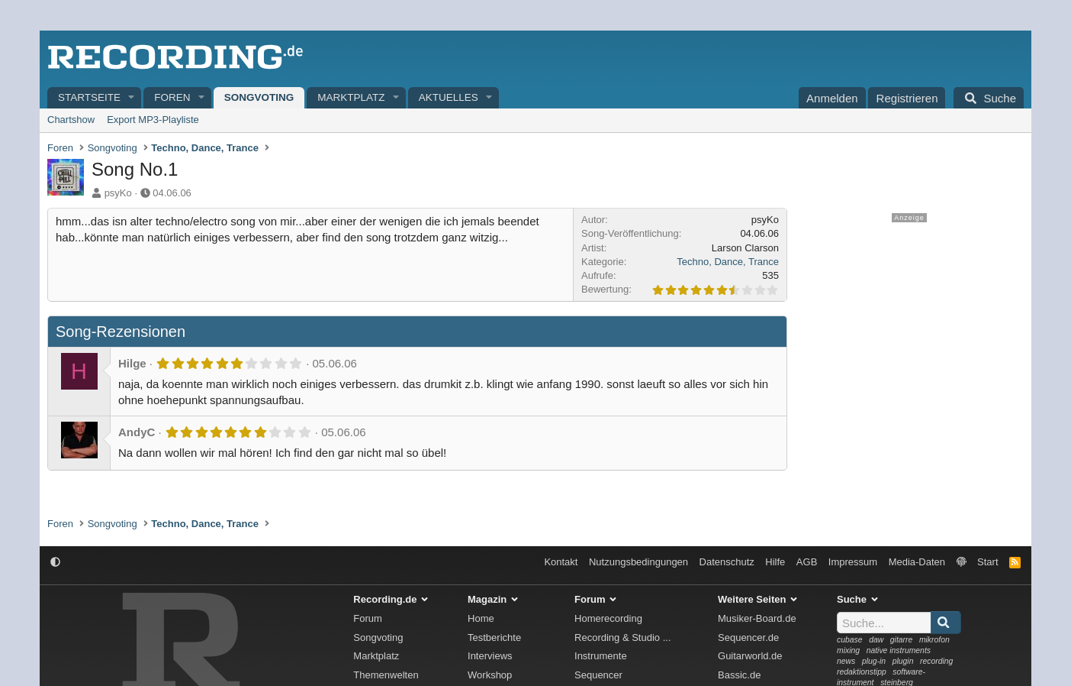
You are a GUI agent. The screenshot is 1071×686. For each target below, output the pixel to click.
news (846, 661)
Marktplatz (350, 97)
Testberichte (494, 637)
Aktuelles (448, 97)
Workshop (490, 675)
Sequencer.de (748, 637)
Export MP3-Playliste (153, 119)
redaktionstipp (861, 672)
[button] (132, 98)
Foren (172, 97)
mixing (848, 650)
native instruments (899, 650)
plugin (903, 661)
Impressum (852, 562)
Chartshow (71, 119)
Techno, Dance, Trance (728, 261)
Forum (367, 618)
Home (481, 618)
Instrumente (600, 656)
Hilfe (775, 562)
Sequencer (598, 675)
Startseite (89, 97)
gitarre (901, 640)
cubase (850, 640)
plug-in (874, 661)
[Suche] (989, 97)
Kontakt (560, 562)
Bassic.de (739, 675)
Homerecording (608, 618)
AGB (806, 562)
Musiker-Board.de (757, 618)
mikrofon (934, 640)
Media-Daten (917, 562)
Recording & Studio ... (622, 637)
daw (876, 640)
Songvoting (259, 97)
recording (936, 661)
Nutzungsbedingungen (638, 562)
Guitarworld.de (750, 656)
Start (987, 562)
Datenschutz (727, 562)
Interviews (490, 656)
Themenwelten (385, 675)
